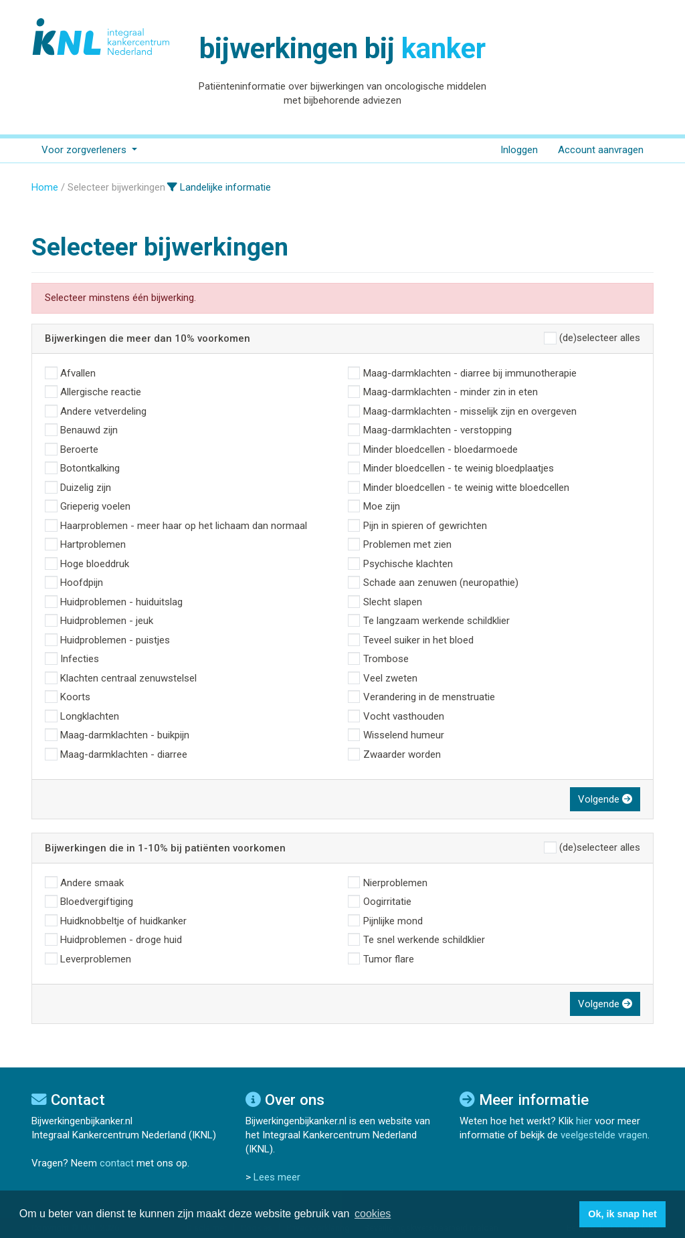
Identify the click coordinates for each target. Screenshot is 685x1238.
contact (117, 1163)
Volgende (605, 799)
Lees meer (277, 1177)
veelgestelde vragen (604, 1135)
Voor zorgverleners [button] (85, 150)
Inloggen (519, 150)
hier (584, 1121)
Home (44, 187)
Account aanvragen (601, 150)
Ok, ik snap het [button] (622, 1214)
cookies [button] (373, 1213)
